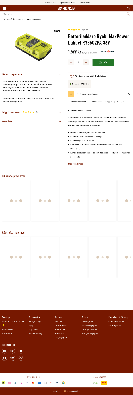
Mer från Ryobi (75, 164)
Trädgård (10, 19)
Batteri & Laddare (33, 19)
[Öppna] (33, 47)
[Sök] (128, 14)
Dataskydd (57, 391)
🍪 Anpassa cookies (72, 391)
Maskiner (20, 19)
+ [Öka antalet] (86, 62)
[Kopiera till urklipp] (79, 111)
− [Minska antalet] (71, 62)
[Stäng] (129, 94)
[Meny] (5, 8)
